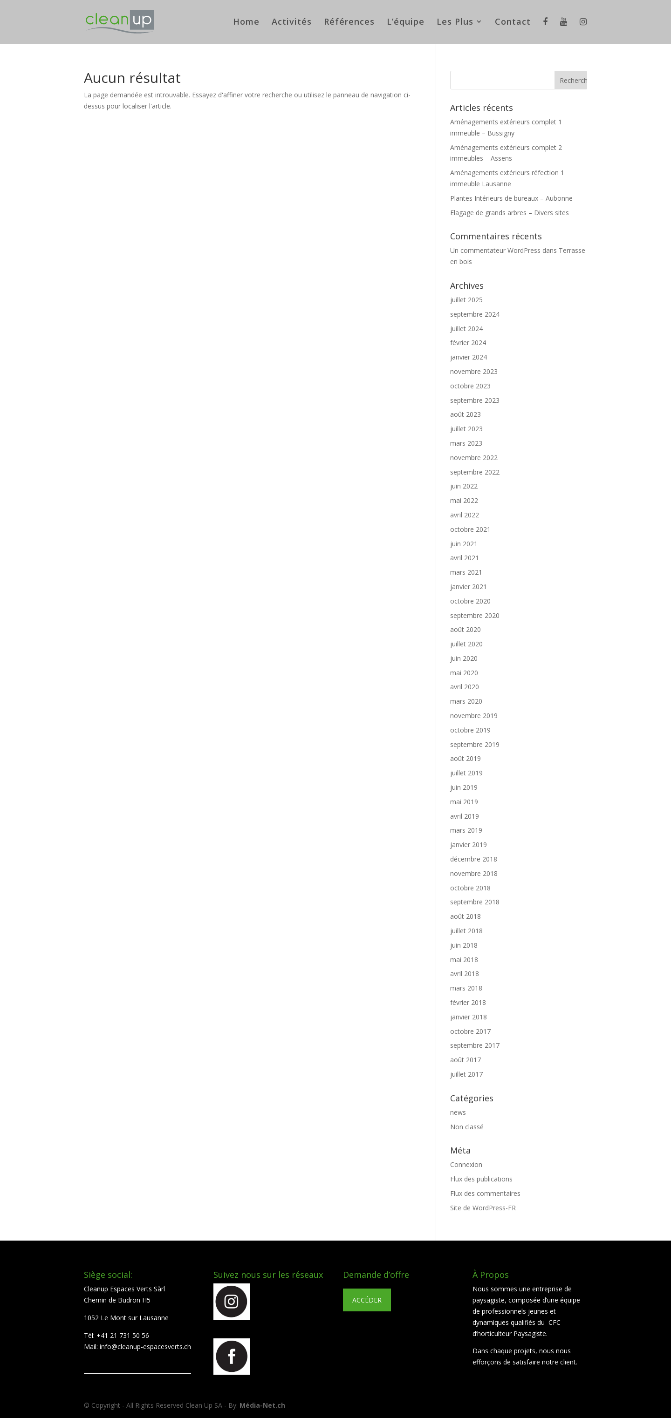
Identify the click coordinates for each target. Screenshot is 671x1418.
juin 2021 (464, 543)
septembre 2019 (475, 744)
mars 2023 (466, 443)
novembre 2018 (474, 873)
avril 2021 (464, 557)
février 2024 (468, 342)
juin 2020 (464, 658)
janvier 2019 (468, 844)
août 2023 (465, 414)
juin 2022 (464, 486)
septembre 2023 (475, 400)
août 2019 (465, 758)
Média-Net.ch (262, 1405)
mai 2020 (464, 672)
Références (349, 22)
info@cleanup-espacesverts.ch (145, 1346)
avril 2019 (464, 816)
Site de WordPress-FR (483, 1207)
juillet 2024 (466, 328)
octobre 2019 (470, 730)
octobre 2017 (470, 1031)
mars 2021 (466, 572)
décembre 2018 (473, 859)
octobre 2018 (470, 887)
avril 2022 (464, 514)
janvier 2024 (468, 357)
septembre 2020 (475, 615)
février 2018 (468, 1002)
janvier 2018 (468, 1016)
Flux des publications (481, 1178)
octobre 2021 (470, 529)
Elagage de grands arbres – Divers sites (509, 212)
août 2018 (465, 916)
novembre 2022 (474, 457)
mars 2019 (466, 830)
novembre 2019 (474, 715)
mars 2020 (466, 701)
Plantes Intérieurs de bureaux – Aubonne (511, 198)
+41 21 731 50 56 (122, 1335)
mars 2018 (466, 988)
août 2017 (465, 1059)
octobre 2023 (470, 385)
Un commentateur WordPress (495, 250)
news (458, 1112)
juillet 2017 (466, 1074)
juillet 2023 (466, 428)
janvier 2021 (468, 586)
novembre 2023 (474, 371)
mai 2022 (464, 500)
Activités (292, 22)
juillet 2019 (466, 772)
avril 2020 (464, 686)
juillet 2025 (466, 299)
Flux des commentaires (485, 1193)
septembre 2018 (475, 901)
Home (246, 22)
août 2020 (465, 629)
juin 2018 (464, 945)
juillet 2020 (466, 643)
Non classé (467, 1126)
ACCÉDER (367, 1300)
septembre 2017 (475, 1045)
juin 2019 (464, 787)
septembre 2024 (475, 314)
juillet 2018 (466, 930)
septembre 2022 (475, 472)
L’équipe (406, 22)
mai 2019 (464, 801)
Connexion (466, 1164)
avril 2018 (464, 973)
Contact (513, 22)
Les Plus (455, 22)
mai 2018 (464, 959)
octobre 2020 (470, 601)
